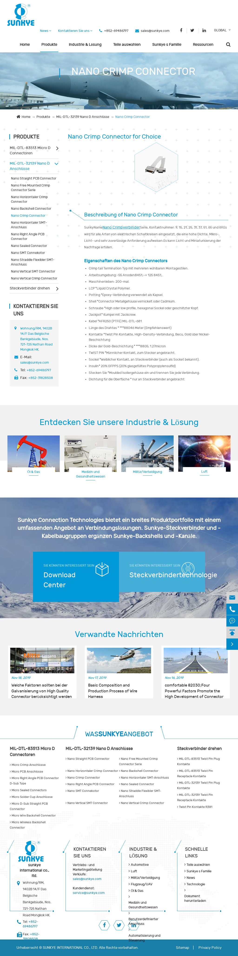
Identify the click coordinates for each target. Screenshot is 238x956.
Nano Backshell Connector (31, 209)
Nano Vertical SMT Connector (33, 271)
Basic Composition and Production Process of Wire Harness (112, 688)
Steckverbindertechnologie (155, 575)
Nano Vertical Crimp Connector (34, 278)
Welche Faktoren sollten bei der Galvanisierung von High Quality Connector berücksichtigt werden (41, 688)
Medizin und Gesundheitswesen (90, 474)
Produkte (49, 45)
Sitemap (182, 948)
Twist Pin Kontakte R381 (194, 807)
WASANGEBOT (119, 734)
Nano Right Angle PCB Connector (27, 236)
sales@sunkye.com (155, 31)
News (45, 31)
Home (25, 45)
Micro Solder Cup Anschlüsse (31, 797)
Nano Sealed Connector (29, 246)
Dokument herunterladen (195, 898)
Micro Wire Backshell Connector (33, 815)
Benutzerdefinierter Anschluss (143, 921)
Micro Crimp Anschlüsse (28, 765)
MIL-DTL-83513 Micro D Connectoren (30, 150)
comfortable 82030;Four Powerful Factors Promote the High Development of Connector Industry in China (194, 688)
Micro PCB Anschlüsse (26, 771)
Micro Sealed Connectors (28, 790)
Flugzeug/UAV (141, 884)
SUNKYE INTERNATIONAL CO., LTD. (70, 948)
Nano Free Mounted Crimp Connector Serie (30, 187)
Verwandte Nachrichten (119, 634)
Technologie (196, 884)
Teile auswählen (127, 45)
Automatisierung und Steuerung (144, 938)
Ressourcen (203, 45)
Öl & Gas (33, 472)
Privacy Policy (209, 948)
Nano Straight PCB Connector (33, 178)
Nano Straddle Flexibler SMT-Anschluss (32, 262)
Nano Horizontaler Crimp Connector (29, 199)
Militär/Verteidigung (147, 472)
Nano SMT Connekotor (28, 253)
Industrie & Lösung (85, 45)
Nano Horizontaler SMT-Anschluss (29, 225)
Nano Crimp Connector (132, 117)
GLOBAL (220, 30)
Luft (204, 472)
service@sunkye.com (89, 893)
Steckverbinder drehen (30, 288)
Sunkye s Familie (166, 45)
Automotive (140, 865)
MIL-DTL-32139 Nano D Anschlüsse (82, 117)
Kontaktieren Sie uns (75, 31)
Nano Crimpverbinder (121, 227)
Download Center (59, 580)
